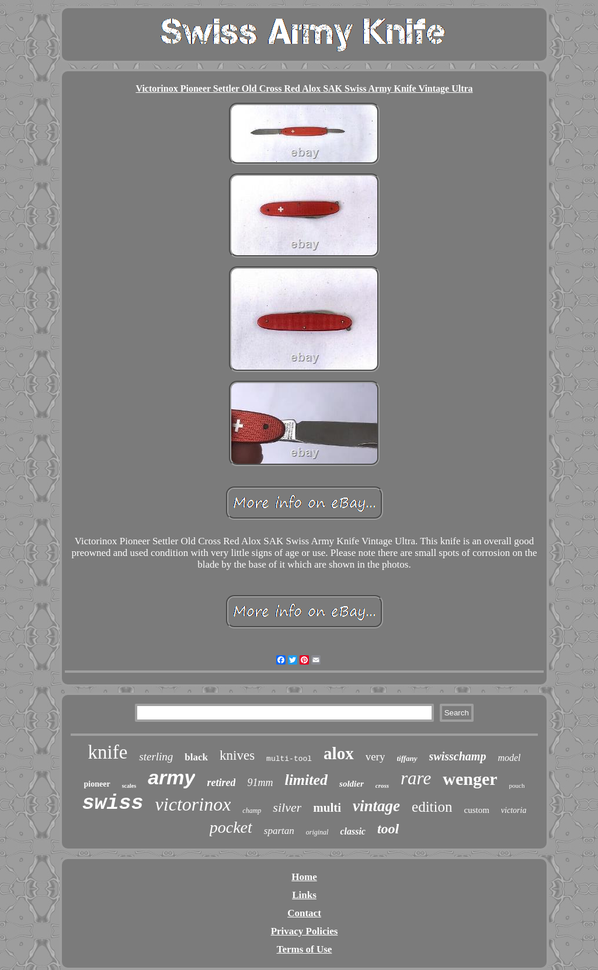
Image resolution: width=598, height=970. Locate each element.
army (171, 777)
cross (382, 785)
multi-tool (289, 759)
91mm (260, 782)
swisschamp (457, 756)
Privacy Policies (304, 931)
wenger (470, 778)
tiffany (407, 758)
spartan (279, 830)
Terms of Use (304, 949)
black (196, 757)
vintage (376, 806)
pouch (517, 785)
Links (304, 895)
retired (221, 782)
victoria (514, 810)
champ (251, 810)
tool (388, 828)
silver (287, 807)
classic (353, 831)
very (375, 756)
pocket (231, 827)
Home (304, 876)
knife (107, 752)
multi (327, 808)
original (317, 832)
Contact (304, 913)
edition (432, 807)
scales (129, 786)
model (509, 758)
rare (416, 778)
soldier (351, 783)
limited (306, 779)
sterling (156, 756)
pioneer (97, 784)
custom (476, 810)
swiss (113, 803)
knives (237, 755)
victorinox (193, 804)
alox (339, 753)
